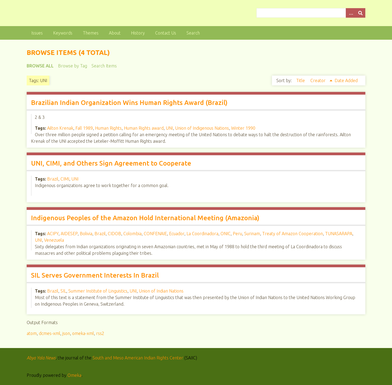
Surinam (252, 233)
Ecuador (176, 233)
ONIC (225, 233)
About (115, 32)
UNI (169, 128)
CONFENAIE (155, 233)
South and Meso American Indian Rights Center (138, 357)
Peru (237, 233)
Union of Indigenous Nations (202, 128)
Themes (91, 32)
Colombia (132, 233)
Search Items (104, 65)
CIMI (64, 178)
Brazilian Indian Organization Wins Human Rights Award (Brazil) (129, 102)
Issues (37, 32)
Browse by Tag (72, 65)
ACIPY (53, 233)
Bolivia (86, 233)
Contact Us (165, 32)
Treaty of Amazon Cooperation (292, 233)
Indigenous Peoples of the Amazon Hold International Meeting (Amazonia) (145, 218)
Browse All (40, 65)
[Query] (311, 13)
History (138, 32)
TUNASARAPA (338, 233)
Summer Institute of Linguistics (97, 290)
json (66, 333)
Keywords (62, 32)
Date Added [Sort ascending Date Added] (346, 80)
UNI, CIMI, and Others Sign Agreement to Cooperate (111, 163)
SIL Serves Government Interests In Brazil (95, 275)
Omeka (74, 375)
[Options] (351, 13)
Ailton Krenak (60, 128)
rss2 (100, 333)
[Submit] (360, 13)
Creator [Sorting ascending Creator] (318, 80)
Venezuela (54, 240)
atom (32, 333)
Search (193, 32)
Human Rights (108, 128)
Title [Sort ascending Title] (301, 80)
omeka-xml (83, 333)
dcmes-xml (49, 333)
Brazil (52, 178)
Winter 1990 (243, 128)
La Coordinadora (202, 233)
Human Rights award (144, 128)
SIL (63, 290)
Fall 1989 (84, 128)
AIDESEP (69, 233)
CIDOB (114, 233)
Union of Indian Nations (161, 290)
